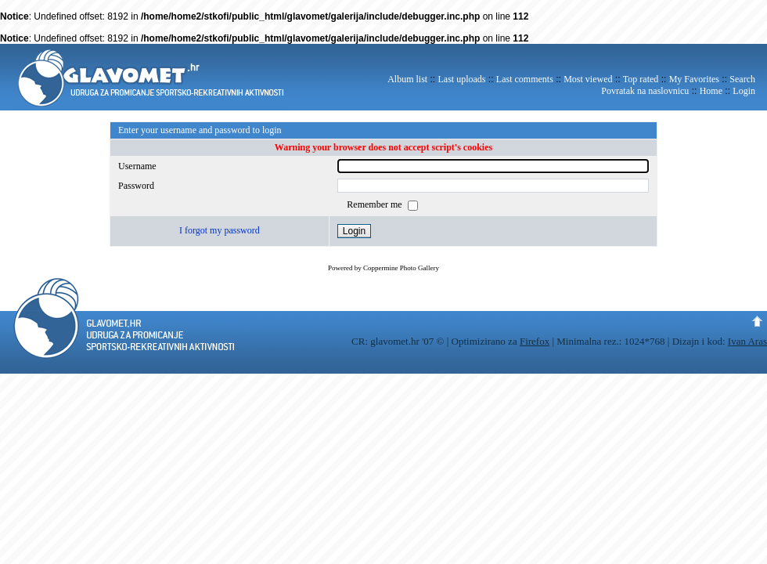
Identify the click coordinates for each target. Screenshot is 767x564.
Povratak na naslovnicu (645, 90)
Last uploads (461, 79)
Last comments (524, 79)
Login (744, 90)
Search (742, 79)
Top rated (640, 79)
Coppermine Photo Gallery (401, 268)
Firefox (534, 341)
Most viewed (588, 79)
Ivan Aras (747, 341)
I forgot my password (219, 230)
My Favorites (694, 79)
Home (711, 90)
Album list (407, 79)
